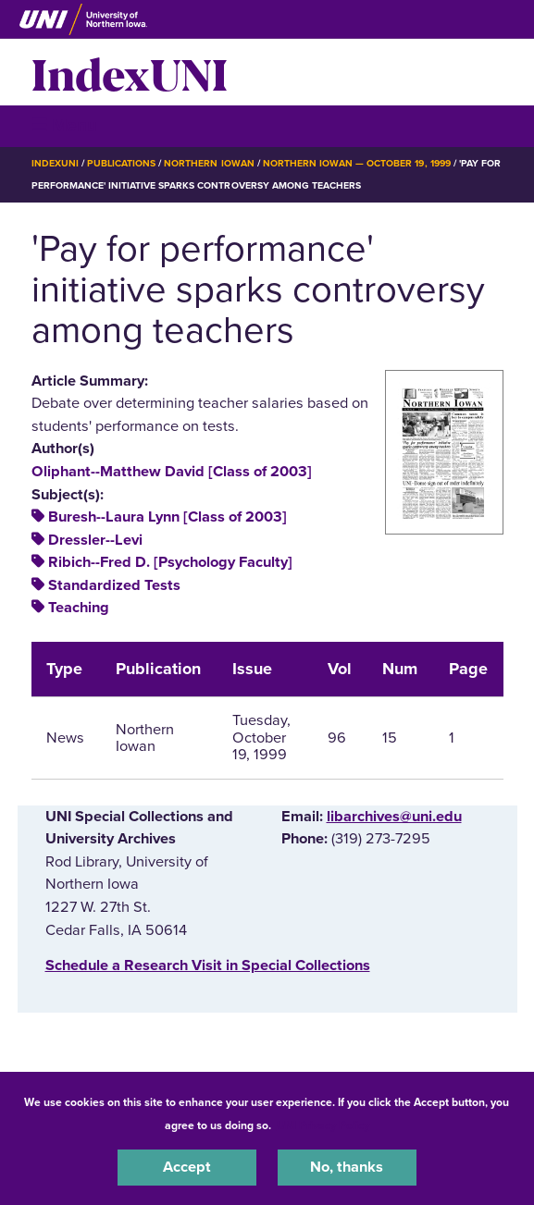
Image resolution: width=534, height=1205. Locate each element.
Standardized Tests (114, 585)
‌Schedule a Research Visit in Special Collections (207, 965)
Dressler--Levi (95, 540)
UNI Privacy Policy (323, 1125)
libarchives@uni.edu (394, 816)
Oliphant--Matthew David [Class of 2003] (171, 471)
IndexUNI (129, 72)
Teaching (78, 607)
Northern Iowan (209, 163)
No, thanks (346, 1167)
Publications (121, 163)
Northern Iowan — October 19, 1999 (357, 163)
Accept (187, 1167)
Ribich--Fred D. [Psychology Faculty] (170, 562)
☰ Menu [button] (64, 125)
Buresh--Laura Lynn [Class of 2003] (167, 517)
